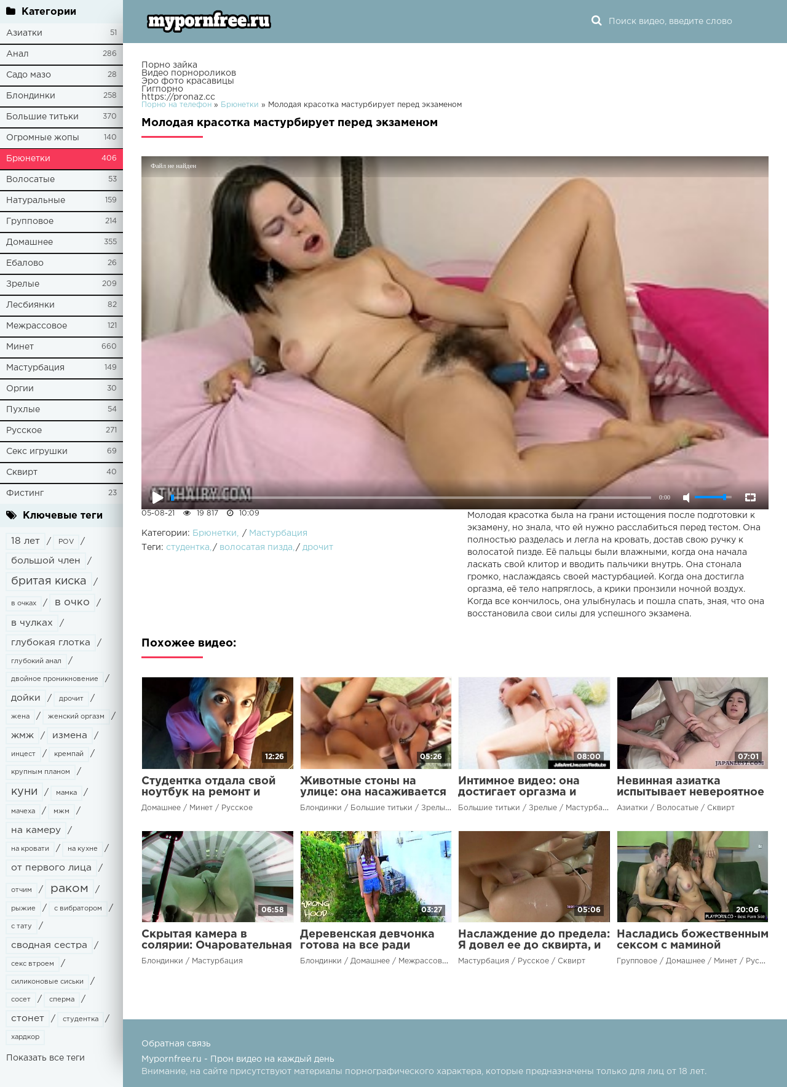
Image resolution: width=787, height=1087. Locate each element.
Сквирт (22, 472)
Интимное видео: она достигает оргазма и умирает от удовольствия (532, 792)
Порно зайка (169, 65)
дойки (26, 698)
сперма (61, 1000)
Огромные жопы (42, 137)
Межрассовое (36, 326)
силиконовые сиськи (47, 982)
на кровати (30, 849)
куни (24, 792)
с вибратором (78, 909)
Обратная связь (176, 1044)
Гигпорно (162, 89)
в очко (72, 602)
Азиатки (24, 33)
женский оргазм (76, 717)
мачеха (23, 811)
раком (69, 888)
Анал (17, 54)
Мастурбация (35, 368)
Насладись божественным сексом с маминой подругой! (693, 946)
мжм (61, 811)
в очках (23, 603)
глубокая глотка (50, 643)
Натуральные (35, 200)
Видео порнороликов (188, 73)
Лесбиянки (30, 305)
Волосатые (30, 179)
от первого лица (51, 868)
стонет (27, 1018)
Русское (24, 430)
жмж (22, 735)
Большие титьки (42, 117)
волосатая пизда (256, 547)
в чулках (32, 623)
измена (69, 735)
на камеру (36, 830)
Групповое (29, 221)
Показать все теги (45, 1058)
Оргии (20, 388)
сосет (21, 1000)
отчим (21, 890)
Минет (20, 347)
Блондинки (30, 96)
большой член (46, 561)
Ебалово (25, 263)
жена (20, 717)
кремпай (69, 754)
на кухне (83, 849)
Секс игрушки (37, 451)
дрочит (71, 699)
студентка (80, 1019)
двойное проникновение (54, 679)
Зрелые (22, 284)
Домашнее (29, 242)
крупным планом (40, 772)
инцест (23, 754)
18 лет (25, 541)
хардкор (25, 1037)
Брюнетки (28, 158)
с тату (21, 926)
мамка (66, 793)
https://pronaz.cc (178, 97)
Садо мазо (28, 75)
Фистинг (25, 493)
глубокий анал (36, 661)
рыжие (23, 909)
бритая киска (49, 581)
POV (66, 542)
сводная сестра (49, 945)
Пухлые (23, 409)
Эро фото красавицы (187, 81)
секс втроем (32, 964)
